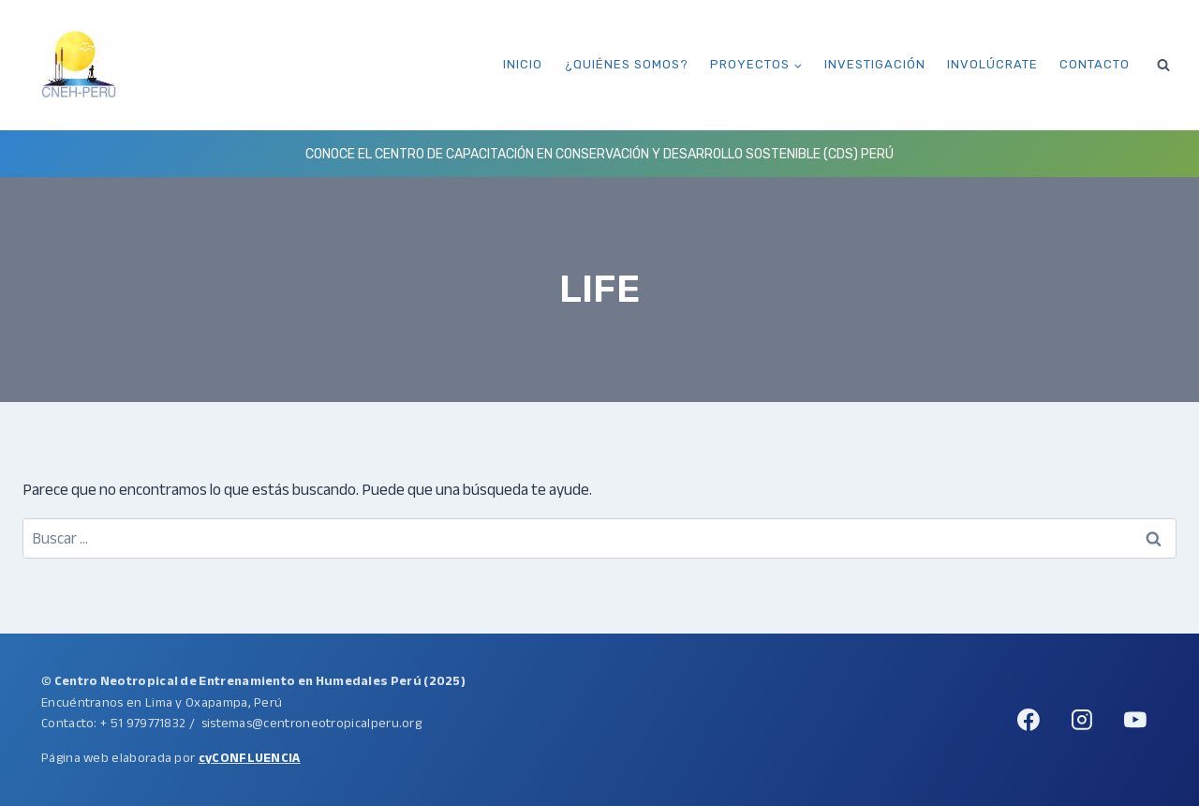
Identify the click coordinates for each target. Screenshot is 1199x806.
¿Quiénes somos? (626, 64)
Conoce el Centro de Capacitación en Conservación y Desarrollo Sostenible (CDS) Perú (599, 154)
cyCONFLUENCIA (250, 757)
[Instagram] (1081, 719)
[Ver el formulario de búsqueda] (1163, 65)
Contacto (1094, 64)
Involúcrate (992, 64)
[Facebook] (1028, 719)
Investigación (874, 64)
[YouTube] (1135, 719)
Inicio (522, 64)
